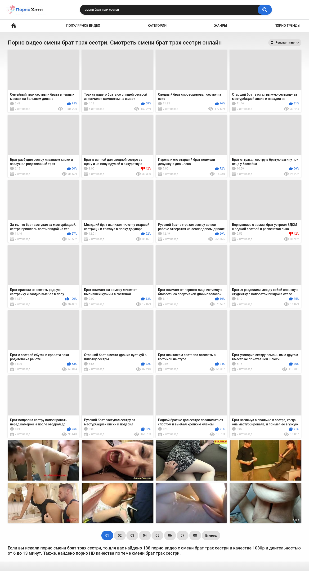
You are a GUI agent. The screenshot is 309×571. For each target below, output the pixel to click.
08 (195, 535)
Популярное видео (83, 25)
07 (182, 535)
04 (145, 535)
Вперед (211, 535)
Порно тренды (287, 25)
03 (132, 535)
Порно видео (14, 26)
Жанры (220, 25)
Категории (157, 25)
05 (157, 535)
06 (170, 535)
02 (120, 535)
